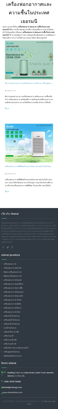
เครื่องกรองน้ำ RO (10, 340)
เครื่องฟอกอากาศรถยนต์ (12, 280)
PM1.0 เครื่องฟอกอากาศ (12, 272)
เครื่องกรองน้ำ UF (10, 344)
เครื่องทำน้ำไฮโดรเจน (12, 316)
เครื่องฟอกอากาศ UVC (12, 312)
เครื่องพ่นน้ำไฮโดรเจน (12, 320)
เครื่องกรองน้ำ (9, 336)
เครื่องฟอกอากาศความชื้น (13, 288)
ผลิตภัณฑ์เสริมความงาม (12, 356)
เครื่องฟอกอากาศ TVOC (13, 300)
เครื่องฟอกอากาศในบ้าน (12, 308)
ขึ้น (7, 108)
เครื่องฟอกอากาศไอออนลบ (13, 292)
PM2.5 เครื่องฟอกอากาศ (13, 276)
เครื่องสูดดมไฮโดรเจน (12, 352)
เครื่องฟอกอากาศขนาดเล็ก (13, 296)
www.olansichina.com (12, 393)
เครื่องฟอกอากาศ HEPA (12, 304)
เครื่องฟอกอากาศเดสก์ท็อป (13, 284)
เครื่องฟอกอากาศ (10, 264)
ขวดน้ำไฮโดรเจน (10, 328)
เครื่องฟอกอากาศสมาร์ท (12, 268)
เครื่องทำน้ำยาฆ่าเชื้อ (11, 332)
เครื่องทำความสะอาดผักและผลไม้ (16, 348)
